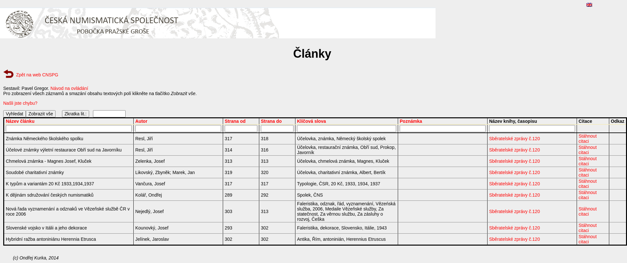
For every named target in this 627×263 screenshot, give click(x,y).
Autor (141, 121)
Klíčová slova (311, 121)
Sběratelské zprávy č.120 (514, 138)
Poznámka (411, 121)
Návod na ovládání (69, 88)
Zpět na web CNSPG (37, 74)
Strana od (235, 121)
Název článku (20, 121)
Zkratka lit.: (76, 113)
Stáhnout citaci (588, 138)
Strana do (271, 121)
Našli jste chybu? (20, 103)
